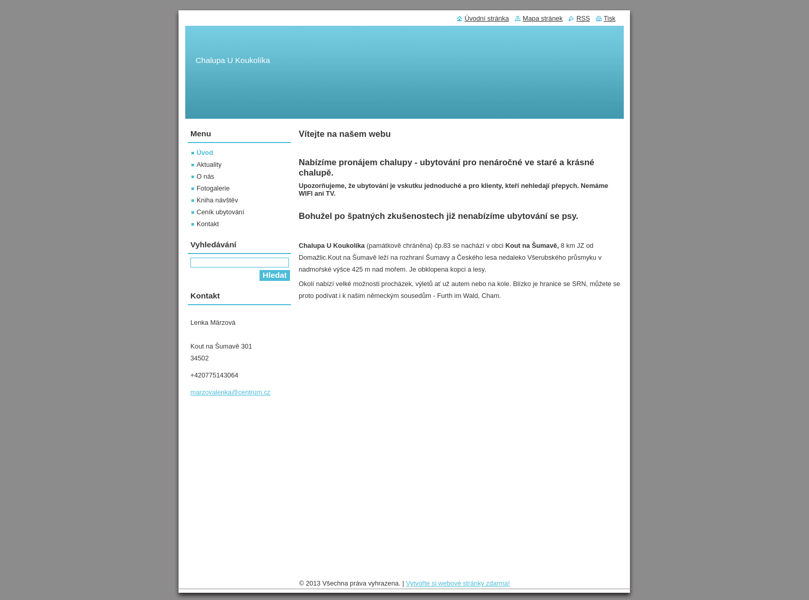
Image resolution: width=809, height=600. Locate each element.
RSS (583, 18)
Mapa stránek (543, 18)
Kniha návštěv (217, 200)
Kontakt (208, 224)
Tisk (610, 18)
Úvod (205, 152)
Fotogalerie (213, 188)
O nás (205, 176)
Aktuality (209, 164)
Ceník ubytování (220, 212)
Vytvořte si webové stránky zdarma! (458, 583)
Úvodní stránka (486, 18)
